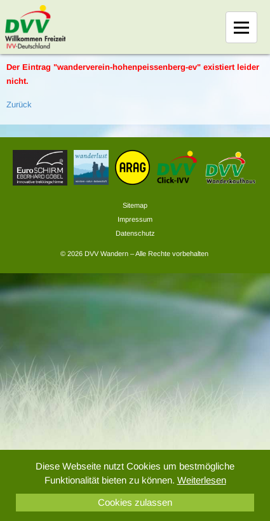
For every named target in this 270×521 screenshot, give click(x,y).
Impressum (135, 219)
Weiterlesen (201, 480)
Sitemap (135, 205)
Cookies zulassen (135, 502)
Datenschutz (135, 233)
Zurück (19, 104)
